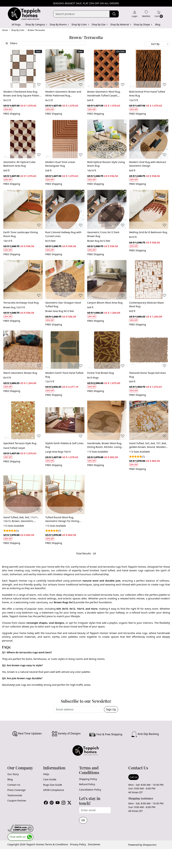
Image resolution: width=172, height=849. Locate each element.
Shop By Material (120, 24)
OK (83, 820)
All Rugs (16, 24)
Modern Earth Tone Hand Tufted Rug (64, 374)
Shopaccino (149, 844)
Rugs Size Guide (52, 784)
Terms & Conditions (56, 844)
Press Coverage (16, 790)
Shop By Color (80, 24)
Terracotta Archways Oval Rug (21, 302)
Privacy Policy (78, 844)
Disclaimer (94, 844)
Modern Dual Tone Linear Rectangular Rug (60, 163)
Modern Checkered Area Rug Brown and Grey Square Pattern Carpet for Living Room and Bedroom (22, 93)
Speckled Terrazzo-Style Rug (19, 443)
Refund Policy (87, 784)
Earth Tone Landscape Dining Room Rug (20, 234)
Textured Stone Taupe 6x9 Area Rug (147, 374)
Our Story (13, 774)
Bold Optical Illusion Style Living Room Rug (106, 163)
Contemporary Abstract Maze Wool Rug (146, 304)
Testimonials (14, 795)
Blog (157, 24)
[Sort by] (157, 44)
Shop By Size (100, 24)
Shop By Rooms (59, 24)
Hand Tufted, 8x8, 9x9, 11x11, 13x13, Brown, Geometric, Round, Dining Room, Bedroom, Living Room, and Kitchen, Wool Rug (22, 519)
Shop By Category (36, 24)
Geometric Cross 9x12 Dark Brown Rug (103, 234)
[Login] (134, 14)
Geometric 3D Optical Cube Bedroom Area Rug (19, 163)
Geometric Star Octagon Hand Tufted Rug (63, 304)
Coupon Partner (16, 800)
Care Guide (49, 779)
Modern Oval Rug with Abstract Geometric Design (147, 163)
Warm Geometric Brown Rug (20, 372)
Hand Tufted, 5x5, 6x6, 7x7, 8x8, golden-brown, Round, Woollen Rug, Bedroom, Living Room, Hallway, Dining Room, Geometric (148, 445)
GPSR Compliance (53, 790)
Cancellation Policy (90, 789)
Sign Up (111, 709)
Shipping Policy (88, 779)
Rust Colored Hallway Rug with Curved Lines (63, 234)
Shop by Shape (143, 24)
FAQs (46, 774)
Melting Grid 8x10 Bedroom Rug (148, 232)
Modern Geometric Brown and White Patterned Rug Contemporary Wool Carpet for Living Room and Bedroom (63, 93)
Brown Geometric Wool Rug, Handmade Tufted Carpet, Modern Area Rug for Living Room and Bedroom (103, 93)
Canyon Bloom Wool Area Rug (104, 302)
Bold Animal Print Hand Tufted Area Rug (147, 93)
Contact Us (13, 784)
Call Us (134, 777)
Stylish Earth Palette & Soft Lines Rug (64, 445)
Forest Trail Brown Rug (100, 372)
